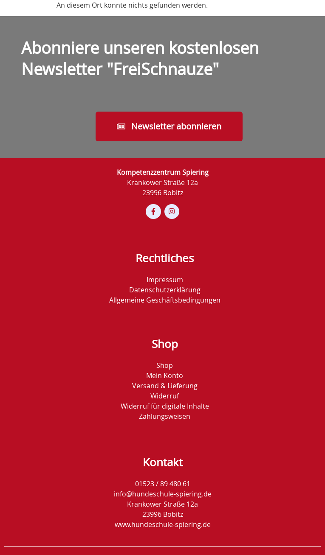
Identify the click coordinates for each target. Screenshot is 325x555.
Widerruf (164, 396)
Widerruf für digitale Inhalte (165, 406)
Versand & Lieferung (165, 385)
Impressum (165, 279)
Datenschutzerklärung (165, 289)
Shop (164, 365)
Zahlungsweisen (164, 416)
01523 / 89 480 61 (162, 483)
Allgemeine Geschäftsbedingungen (164, 300)
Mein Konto (164, 375)
